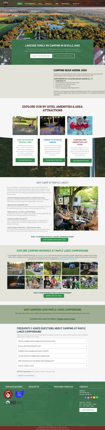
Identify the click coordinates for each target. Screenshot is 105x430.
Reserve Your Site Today (26, 375)
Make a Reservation (88, 410)
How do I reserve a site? (26, 366)
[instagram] (88, 397)
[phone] (97, 397)
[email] (94, 397)
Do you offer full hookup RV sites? (29, 346)
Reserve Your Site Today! (54, 295)
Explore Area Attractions (54, 160)
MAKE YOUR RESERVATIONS (41, 56)
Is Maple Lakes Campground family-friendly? (33, 351)
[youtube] (91, 397)
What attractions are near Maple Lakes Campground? (36, 361)
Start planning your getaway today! (54, 239)
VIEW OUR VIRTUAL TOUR (64, 56)
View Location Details (25, 160)
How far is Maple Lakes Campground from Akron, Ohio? (37, 341)
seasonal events (42, 255)
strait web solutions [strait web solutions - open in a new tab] (64, 429)
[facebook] (85, 397)
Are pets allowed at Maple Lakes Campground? (34, 356)
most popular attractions (68, 259)
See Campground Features (81, 160)
